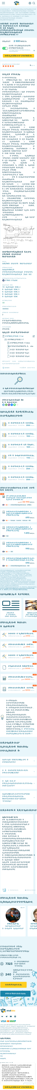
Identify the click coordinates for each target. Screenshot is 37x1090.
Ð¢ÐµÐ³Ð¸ (3, 1058)
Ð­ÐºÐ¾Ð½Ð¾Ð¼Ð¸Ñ (7, 1046)
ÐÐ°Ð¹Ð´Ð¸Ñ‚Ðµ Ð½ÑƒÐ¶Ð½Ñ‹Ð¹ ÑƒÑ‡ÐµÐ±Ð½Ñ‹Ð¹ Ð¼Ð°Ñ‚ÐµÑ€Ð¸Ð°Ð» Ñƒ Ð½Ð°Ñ (20, 731)
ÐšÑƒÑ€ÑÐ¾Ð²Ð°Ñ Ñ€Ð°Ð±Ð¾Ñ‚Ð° (17, 264)
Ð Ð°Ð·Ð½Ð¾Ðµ (5, 1051)
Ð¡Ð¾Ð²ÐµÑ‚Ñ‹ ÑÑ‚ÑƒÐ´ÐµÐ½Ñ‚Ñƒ (11, 1043)
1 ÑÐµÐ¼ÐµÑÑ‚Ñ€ (10, 287)
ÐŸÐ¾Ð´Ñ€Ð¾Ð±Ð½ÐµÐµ (15, 994)
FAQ (1, 1056)
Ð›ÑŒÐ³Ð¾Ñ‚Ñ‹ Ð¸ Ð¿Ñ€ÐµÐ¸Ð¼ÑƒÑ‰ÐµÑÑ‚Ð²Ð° (15, 1048)
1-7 (3, 302)
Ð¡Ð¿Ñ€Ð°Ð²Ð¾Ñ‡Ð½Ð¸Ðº (8, 1053)
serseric (5, 368)
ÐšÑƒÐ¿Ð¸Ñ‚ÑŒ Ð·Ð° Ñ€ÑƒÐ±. (18, 56)
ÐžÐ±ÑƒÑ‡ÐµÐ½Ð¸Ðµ (13, 985)
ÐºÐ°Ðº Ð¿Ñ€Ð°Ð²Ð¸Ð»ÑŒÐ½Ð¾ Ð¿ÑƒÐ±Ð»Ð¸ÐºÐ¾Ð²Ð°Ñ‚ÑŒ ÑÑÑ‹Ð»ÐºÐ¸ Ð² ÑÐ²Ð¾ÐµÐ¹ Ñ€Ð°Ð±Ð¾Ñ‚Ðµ (17, 589)
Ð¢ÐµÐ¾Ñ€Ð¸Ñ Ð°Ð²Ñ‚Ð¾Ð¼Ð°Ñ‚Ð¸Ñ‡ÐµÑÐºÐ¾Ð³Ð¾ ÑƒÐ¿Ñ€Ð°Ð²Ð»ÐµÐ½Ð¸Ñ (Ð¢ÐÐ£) (17, 272)
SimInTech (5, 308)
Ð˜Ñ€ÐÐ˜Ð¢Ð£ (9, 280)
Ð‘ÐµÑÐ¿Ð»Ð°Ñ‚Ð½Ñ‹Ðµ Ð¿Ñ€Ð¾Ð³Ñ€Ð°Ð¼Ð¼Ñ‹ (16, 1041)
